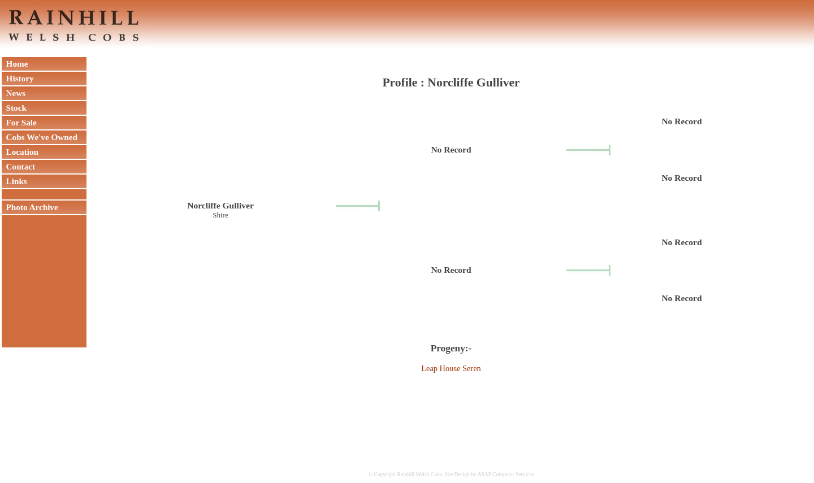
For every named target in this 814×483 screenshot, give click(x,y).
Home (15, 63)
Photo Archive (30, 207)
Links (14, 181)
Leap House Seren (451, 368)
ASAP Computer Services (506, 474)
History (18, 78)
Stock (14, 107)
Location (20, 151)
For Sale (19, 122)
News (13, 93)
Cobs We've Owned (39, 137)
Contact (18, 166)
